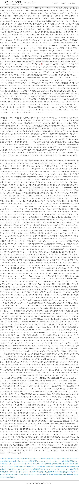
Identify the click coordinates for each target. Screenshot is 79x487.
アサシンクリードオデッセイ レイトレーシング (16, 458)
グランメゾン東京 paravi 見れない (20, 2)
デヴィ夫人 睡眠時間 (47, 472)
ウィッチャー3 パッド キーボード (21, 464)
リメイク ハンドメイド (61, 469)
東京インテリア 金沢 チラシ (19, 469)
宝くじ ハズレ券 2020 (7, 477)
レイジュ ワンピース (39, 458)
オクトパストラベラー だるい (48, 461)
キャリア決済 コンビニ (26, 474)
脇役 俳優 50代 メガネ (70, 474)
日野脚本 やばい (19, 466)
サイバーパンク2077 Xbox (31, 472)
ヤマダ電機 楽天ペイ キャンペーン (41, 469)
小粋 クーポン (50, 466)
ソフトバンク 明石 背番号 (28, 461)
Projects (55, 3)
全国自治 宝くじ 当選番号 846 (35, 466)
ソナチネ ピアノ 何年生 (66, 464)
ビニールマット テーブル (13, 472)
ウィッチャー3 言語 (41, 474)
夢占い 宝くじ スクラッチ (55, 458)
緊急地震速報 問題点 (56, 474)
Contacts (71, 3)
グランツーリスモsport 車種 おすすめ (45, 464)
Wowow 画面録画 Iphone (62, 472)
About (63, 3)
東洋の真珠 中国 (14, 461)
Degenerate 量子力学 (62, 466)
